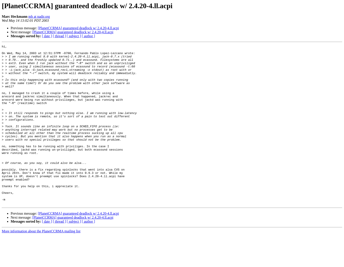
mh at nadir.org (39, 16)
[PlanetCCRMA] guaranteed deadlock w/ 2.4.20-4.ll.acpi (78, 28)
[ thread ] (59, 36)
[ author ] (88, 36)
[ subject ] (74, 36)
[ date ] (47, 36)
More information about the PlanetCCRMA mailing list (41, 263)
